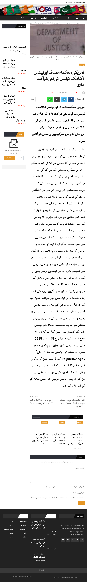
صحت (11, 533)
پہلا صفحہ (66, 18)
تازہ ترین (54, 18)
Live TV (31, 18)
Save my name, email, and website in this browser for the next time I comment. (57, 498)
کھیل (24, 533)
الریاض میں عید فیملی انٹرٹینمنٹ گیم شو (38, 542)
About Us (69, 2)
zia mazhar (28, 576)
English (42, 18)
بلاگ (24, 537)
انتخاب (79, 422)
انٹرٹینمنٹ (23, 529)
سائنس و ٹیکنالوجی (8, 529)
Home (41, 570)
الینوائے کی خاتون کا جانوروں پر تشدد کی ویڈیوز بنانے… (8, 99)
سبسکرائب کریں (9, 158)
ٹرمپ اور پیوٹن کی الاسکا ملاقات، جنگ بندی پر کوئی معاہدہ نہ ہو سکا (42, 402)
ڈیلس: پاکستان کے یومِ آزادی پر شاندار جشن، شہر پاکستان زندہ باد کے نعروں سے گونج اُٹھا (72, 403)
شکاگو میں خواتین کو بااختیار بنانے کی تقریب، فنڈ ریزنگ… (14, 50)
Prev (80, 449)
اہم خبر (82, 65)
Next (74, 449)
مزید (20, 18)
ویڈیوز (11, 537)
